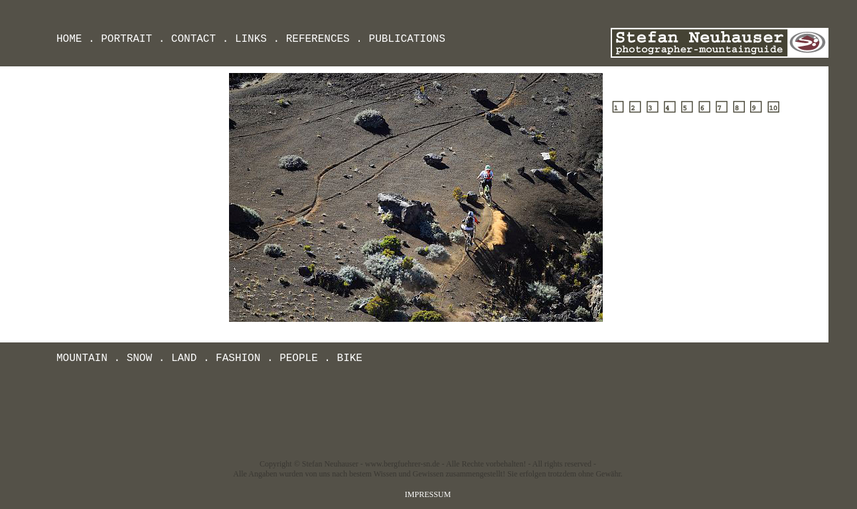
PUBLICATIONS (407, 39)
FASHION (238, 358)
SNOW (139, 358)
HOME (69, 39)
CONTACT (193, 39)
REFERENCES (318, 39)
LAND (183, 358)
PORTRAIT (126, 39)
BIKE (349, 358)
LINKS (251, 39)
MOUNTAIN (82, 358)
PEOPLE (298, 358)
